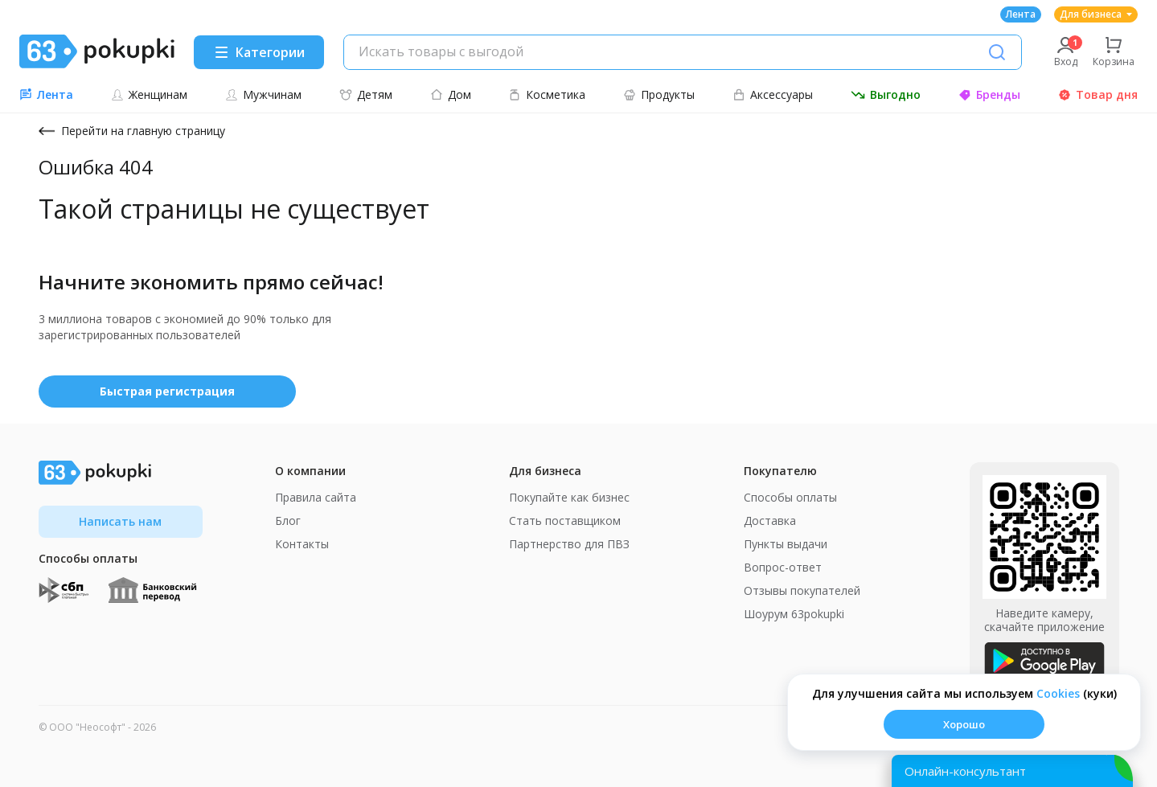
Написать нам (120, 521)
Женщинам (149, 94)
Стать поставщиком (565, 520)
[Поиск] (997, 52)
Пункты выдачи (785, 543)
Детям (365, 94)
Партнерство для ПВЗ (569, 543)
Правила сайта (315, 497)
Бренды (989, 94)
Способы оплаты (790, 497)
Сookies (1058, 693)
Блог (288, 520)
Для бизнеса (1096, 14)
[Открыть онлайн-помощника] (1012, 771)
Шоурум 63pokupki (794, 613)
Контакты (302, 543)
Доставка (770, 520)
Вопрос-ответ (783, 567)
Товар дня (1098, 94)
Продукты (659, 94)
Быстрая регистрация (167, 391)
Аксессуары (772, 94)
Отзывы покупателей (802, 590)
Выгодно (886, 94)
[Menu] (259, 52)
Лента (1021, 14)
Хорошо (964, 724)
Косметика (546, 94)
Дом (450, 94)
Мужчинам (263, 94)
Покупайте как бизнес (569, 497)
